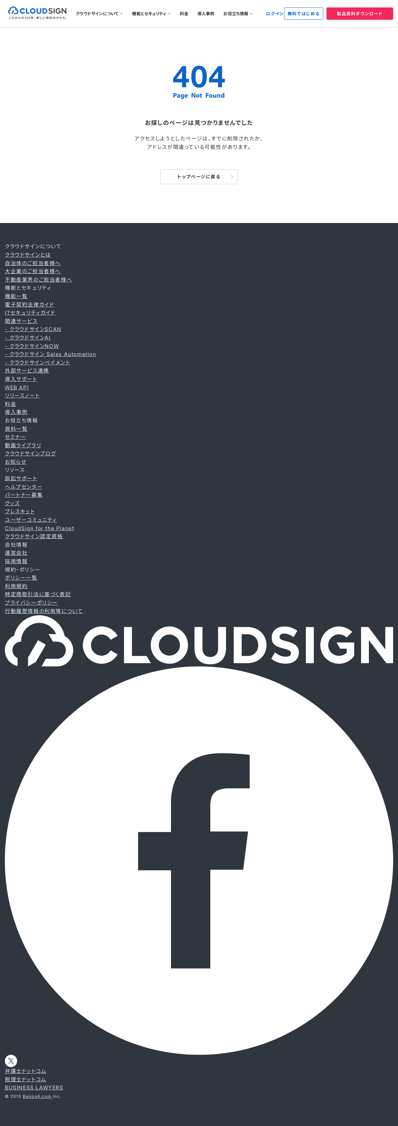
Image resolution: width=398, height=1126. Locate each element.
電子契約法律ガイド (29, 304)
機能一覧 (16, 296)
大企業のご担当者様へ (33, 271)
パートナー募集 (24, 495)
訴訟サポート (21, 478)
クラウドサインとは (28, 254)
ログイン (275, 13)
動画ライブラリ (23, 445)
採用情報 (16, 561)
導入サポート (21, 379)
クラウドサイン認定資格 (34, 536)
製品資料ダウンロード (360, 13)
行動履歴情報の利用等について (44, 611)
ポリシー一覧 (21, 577)
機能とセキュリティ (149, 13)
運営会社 (16, 553)
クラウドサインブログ (30, 453)
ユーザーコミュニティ (31, 520)
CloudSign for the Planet (39, 528)
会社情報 (16, 544)
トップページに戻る (198, 176)
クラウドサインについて (97, 13)
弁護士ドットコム (26, 1071)
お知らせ (15, 462)
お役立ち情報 (235, 13)
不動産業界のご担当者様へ (38, 279)
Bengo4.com (37, 1096)
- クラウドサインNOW (32, 346)
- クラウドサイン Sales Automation (50, 354)
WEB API (17, 387)
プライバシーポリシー (31, 602)
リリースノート (22, 395)
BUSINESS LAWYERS (34, 1087)
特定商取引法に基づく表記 (38, 594)
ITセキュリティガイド (30, 312)
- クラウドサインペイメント (37, 362)
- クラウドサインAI (28, 337)
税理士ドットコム (26, 1079)
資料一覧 (16, 429)
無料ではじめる (304, 13)
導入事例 (206, 13)
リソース (15, 470)
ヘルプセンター (23, 487)
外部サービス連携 (27, 370)
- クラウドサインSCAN (33, 329)
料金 (184, 13)
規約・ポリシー (22, 569)
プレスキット (20, 511)
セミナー (15, 437)
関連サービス (21, 321)
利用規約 (16, 586)
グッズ (12, 503)
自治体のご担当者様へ (33, 263)
